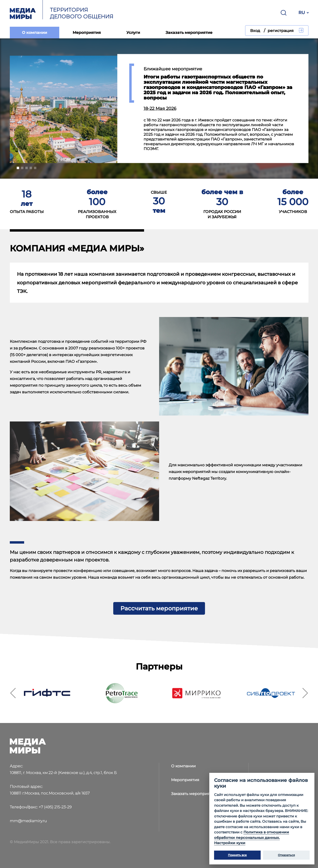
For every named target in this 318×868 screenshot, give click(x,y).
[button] (18, 168)
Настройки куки (229, 843)
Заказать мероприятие (189, 32)
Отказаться (286, 855)
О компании (34, 32)
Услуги (133, 32)
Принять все (237, 855)
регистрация (281, 30)
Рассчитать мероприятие (159, 608)
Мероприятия (87, 32)
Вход (255, 30)
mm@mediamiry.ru (28, 821)
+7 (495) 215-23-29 (55, 807)
